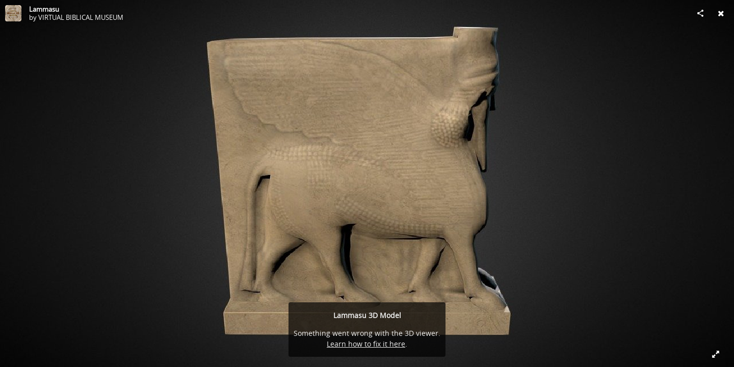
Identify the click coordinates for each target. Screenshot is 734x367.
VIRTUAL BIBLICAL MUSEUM (80, 17)
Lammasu (44, 9)
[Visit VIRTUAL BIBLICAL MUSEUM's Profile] (13, 13)
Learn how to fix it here (366, 344)
